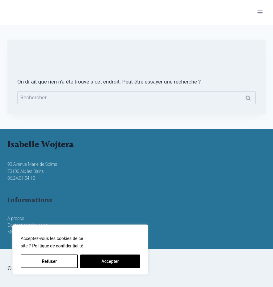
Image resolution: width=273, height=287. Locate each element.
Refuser (49, 261)
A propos (15, 218)
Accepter (110, 261)
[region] (80, 250)
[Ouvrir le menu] (260, 12)
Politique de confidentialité (57, 245)
